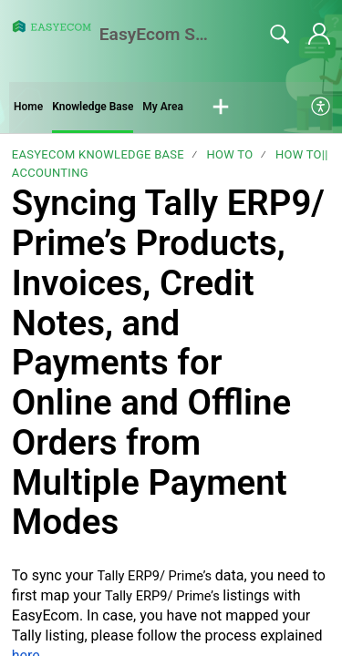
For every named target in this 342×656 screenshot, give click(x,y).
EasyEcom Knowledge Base (98, 154)
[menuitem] (321, 107)
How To (229, 154)
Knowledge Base (92, 106)
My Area (162, 106)
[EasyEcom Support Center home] (52, 26)
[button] (220, 107)
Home (28, 106)
